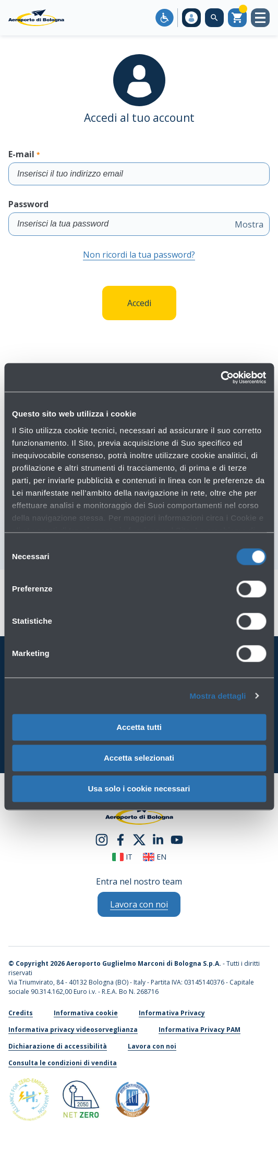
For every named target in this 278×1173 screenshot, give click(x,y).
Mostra (249, 224)
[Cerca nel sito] (214, 17)
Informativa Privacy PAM (199, 1029)
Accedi (139, 303)
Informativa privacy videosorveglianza (73, 1029)
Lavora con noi (152, 1046)
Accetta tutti (139, 727)
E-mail (139, 166)
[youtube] (177, 839)
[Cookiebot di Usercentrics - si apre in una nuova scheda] (220, 377)
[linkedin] (158, 839)
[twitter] (139, 839)
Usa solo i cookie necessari (139, 788)
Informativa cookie (86, 1012)
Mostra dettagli (217, 695)
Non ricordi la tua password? (139, 254)
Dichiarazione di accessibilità (57, 1046)
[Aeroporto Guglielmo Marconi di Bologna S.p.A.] (36, 17)
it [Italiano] (122, 857)
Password (139, 216)
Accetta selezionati (139, 757)
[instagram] (101, 839)
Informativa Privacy (172, 1012)
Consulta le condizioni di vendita (62, 1062)
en (154, 857)
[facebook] (120, 839)
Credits (20, 1012)
